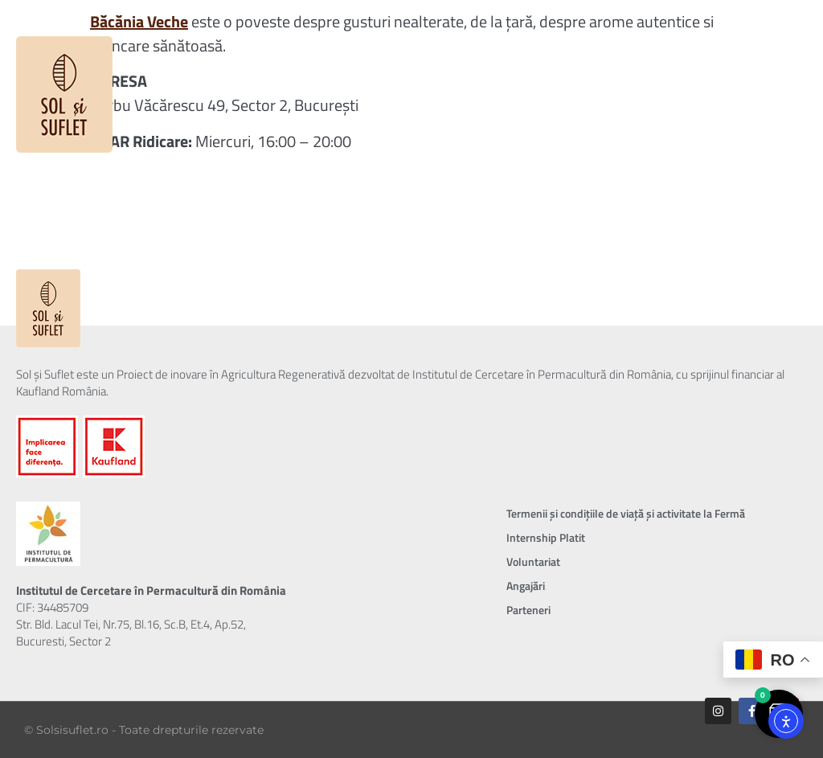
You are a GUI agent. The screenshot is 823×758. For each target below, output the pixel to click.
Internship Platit (545, 537)
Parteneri (528, 609)
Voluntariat (533, 561)
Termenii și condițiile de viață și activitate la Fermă (625, 513)
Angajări (525, 585)
